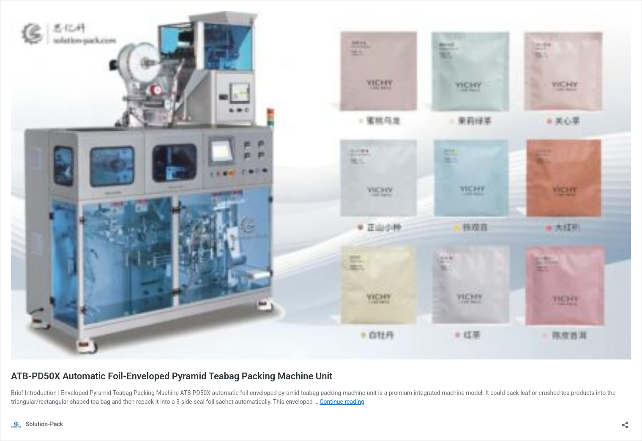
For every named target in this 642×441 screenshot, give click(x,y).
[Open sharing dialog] (625, 422)
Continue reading (342, 401)
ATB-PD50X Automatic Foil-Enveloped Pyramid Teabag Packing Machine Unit (172, 376)
